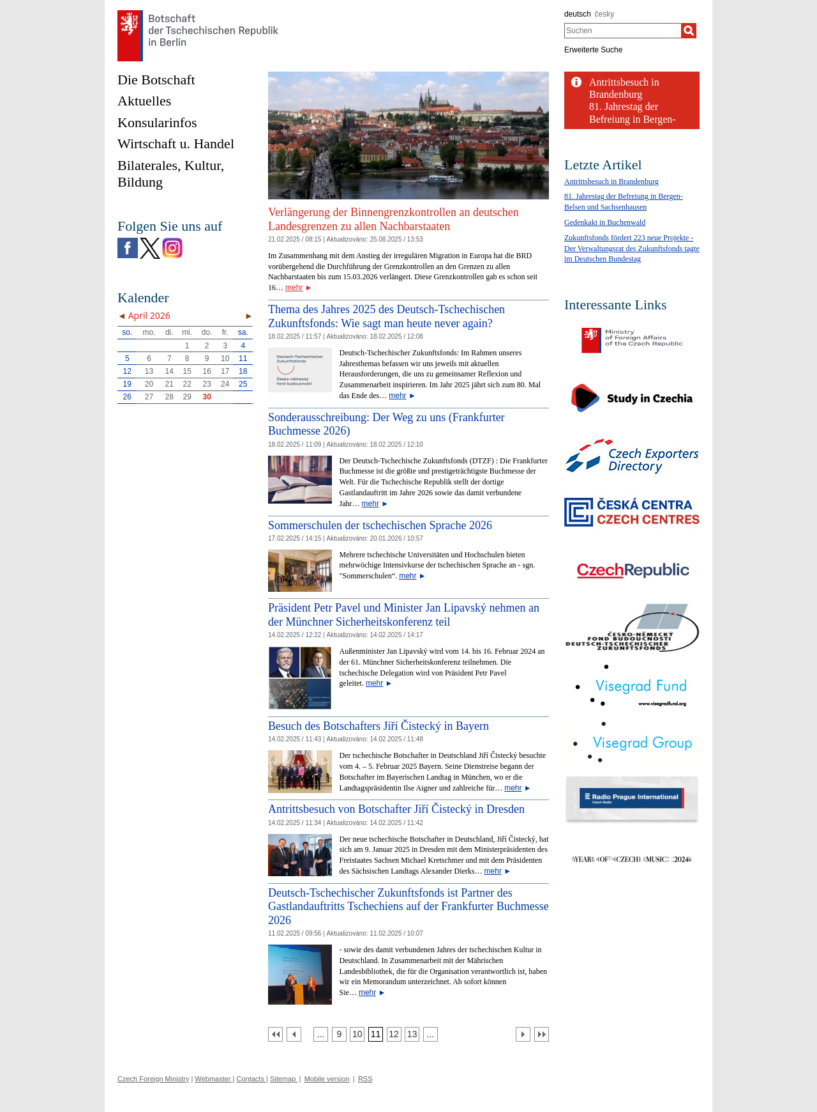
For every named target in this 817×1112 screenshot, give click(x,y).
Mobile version (327, 1079)
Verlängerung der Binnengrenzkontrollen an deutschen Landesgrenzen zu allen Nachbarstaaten (393, 219)
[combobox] (622, 30)
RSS (365, 1079)
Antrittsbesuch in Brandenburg (611, 181)
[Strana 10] (357, 1034)
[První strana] (275, 1034)
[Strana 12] (394, 1034)
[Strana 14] (430, 1034)
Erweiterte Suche (593, 50)
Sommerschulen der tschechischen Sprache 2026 (380, 525)
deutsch (577, 14)
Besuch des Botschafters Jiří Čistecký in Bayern (378, 726)
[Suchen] (688, 30)
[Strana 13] (412, 1034)
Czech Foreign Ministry (153, 1079)
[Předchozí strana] (294, 1034)
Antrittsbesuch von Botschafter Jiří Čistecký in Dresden (396, 809)
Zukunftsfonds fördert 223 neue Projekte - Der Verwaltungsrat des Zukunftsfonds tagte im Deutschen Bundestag (632, 248)
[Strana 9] (339, 1034)
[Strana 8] (320, 1034)
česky (605, 14)
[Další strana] (523, 1034)
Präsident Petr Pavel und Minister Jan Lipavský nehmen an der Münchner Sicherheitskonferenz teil (403, 614)
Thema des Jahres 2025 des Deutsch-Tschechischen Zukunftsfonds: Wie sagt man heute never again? (386, 316)
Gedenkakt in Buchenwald (604, 222)
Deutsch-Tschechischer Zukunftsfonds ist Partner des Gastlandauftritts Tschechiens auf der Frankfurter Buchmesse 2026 (408, 906)
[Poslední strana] (541, 1034)
